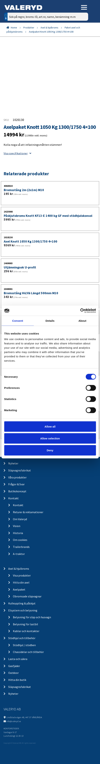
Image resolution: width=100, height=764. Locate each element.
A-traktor (19, 554)
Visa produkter (22, 575)
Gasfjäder (14, 666)
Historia (18, 533)
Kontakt (13, 498)
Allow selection (50, 438)
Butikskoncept (17, 491)
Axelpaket (19, 589)
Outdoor (13, 673)
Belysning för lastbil (25, 624)
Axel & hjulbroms (49, 27)
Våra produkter (17, 477)
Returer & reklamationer (28, 512)
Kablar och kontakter (26, 631)
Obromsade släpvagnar (27, 596)
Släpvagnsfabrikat (19, 470)
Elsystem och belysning (22, 610)
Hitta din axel (21, 582)
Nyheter (13, 463)
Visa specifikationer (17, 153)
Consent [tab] (17, 320)
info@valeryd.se (13, 721)
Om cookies (20, 540)
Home (14, 27)
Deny (50, 450)
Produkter (28, 27)
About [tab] (82, 320)
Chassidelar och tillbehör (28, 652)
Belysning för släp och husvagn (32, 617)
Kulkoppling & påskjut (22, 603)
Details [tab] (50, 320)
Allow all (50, 426)
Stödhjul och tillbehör (21, 638)
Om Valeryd (20, 519)
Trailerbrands (21, 547)
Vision (16, 526)
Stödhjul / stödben (24, 645)
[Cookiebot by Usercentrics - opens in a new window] (80, 310)
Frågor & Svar (16, 484)
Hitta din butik (17, 680)
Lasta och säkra (17, 659)
